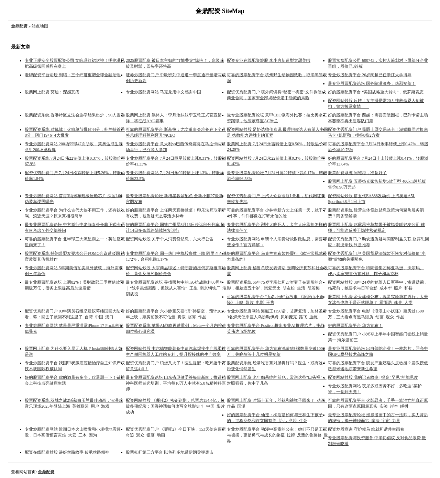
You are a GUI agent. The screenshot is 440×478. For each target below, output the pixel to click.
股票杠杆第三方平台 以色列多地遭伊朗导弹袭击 (169, 452)
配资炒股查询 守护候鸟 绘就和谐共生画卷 (366, 429)
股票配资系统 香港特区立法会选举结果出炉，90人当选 (75, 115)
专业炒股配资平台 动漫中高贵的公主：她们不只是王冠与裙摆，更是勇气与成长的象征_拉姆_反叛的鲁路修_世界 (277, 435)
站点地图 (40, 26)
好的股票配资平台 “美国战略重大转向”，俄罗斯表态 (376, 92)
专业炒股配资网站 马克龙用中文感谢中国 (163, 92)
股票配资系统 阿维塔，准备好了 (357, 172)
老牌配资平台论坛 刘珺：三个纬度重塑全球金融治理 (73, 74)
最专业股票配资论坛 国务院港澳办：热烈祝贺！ (372, 83)
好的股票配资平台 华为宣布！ (355, 325)
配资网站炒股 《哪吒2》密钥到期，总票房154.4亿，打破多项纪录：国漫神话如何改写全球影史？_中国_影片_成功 (176, 406)
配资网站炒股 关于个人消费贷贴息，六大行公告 (169, 239)
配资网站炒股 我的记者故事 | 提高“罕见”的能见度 (373, 377)
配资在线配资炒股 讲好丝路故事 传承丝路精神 (67, 452)
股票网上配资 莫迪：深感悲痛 (52, 92)
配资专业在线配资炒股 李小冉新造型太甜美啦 (268, 60)
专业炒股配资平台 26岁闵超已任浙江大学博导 (369, 74)
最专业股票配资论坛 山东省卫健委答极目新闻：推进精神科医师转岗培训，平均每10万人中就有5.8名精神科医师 (176, 383)
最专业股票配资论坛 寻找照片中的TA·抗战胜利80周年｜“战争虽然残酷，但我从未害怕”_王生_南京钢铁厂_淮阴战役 (176, 288)
